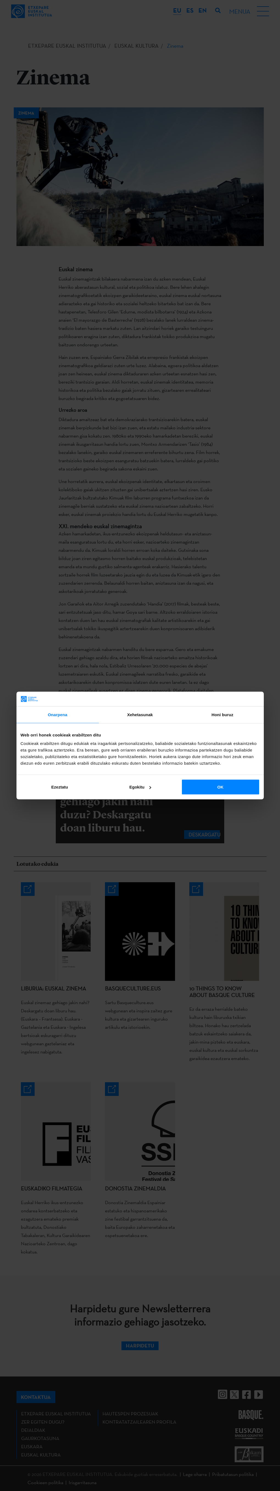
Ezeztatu (59, 787)
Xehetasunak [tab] (140, 714)
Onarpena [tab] (57, 714)
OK (220, 787)
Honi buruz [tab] (222, 714)
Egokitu (140, 787)
